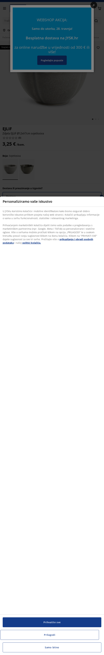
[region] (52, 426)
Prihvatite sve (52, 622)
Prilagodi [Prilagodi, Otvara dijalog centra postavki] (49, 634)
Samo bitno (52, 647)
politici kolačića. (31, 242)
